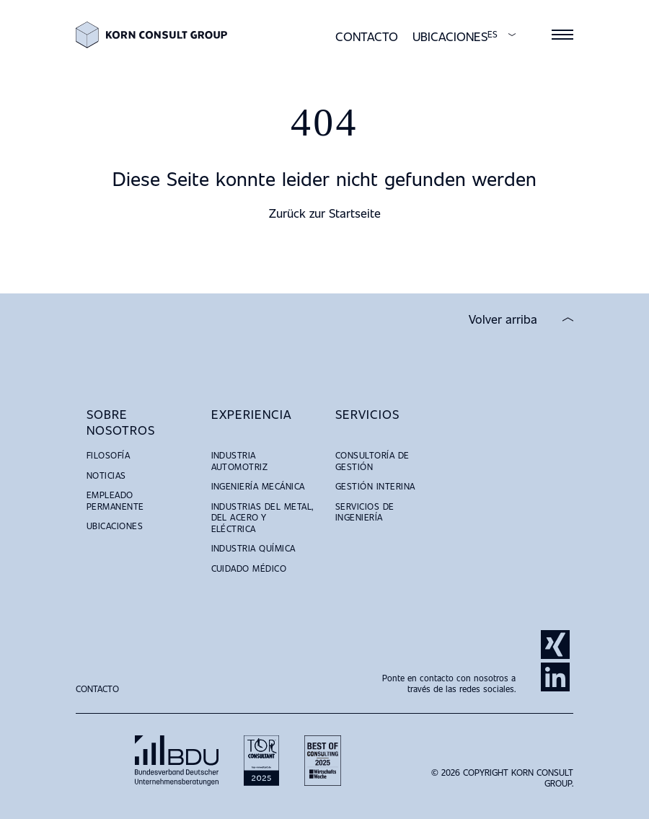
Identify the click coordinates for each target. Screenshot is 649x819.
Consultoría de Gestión (372, 460)
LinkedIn (555, 677)
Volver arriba (503, 319)
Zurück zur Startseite (325, 213)
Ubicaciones (449, 36)
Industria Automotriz (239, 460)
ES (492, 34)
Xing (555, 644)
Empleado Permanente (115, 500)
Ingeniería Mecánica (258, 486)
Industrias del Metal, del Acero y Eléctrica (262, 517)
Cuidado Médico (249, 568)
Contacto (366, 36)
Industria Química (253, 548)
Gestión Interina (375, 486)
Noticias (106, 475)
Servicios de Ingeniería (364, 511)
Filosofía (108, 455)
